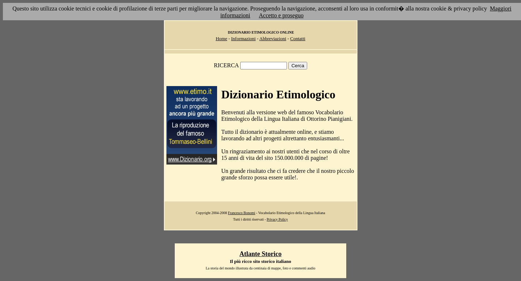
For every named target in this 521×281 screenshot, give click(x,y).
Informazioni (243, 38)
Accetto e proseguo (281, 15)
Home (221, 38)
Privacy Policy (277, 219)
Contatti (297, 38)
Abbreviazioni (272, 38)
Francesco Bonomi (241, 213)
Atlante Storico (260, 253)
